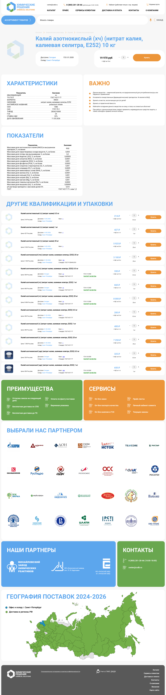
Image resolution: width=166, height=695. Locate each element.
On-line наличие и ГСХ (104, 412)
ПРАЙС (65, 10)
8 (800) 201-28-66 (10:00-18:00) (143, 560)
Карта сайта (154, 690)
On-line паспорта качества (106, 405)
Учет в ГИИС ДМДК (108, 672)
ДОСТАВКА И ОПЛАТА (112, 10)
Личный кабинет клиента (144, 405)
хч (63, 274)
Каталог (156, 670)
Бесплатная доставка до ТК (24, 413)
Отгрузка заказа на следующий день (26, 399)
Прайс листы (139, 399)
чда (64, 356)
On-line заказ (100, 399)
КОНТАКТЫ (134, 10)
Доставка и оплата (151, 677)
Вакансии (155, 687)
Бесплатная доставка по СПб (25, 406)
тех (63, 260)
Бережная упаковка (60, 405)
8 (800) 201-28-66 (74, 5)
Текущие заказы (140, 412)
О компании (154, 683)
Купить (147, 58)
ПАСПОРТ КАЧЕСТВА (90, 276)
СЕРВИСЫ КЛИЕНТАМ (85, 10)
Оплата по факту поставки (63, 399)
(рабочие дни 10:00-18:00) (90, 5)
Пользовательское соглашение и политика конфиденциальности (60, 671)
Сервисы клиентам (151, 673)
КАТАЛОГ (51, 10)
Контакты (155, 680)
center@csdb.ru (52, 5)
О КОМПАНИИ (152, 10)
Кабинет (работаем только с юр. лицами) (123, 5)
